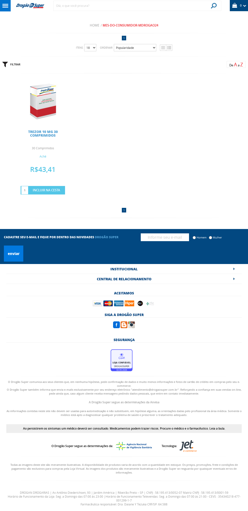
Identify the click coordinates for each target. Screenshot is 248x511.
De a (236, 64)
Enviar (14, 253)
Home (94, 25)
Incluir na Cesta (46, 190)
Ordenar (106, 47)
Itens (79, 47)
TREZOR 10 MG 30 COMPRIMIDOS (43, 133)
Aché (43, 156)
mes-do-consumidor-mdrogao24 (130, 25)
